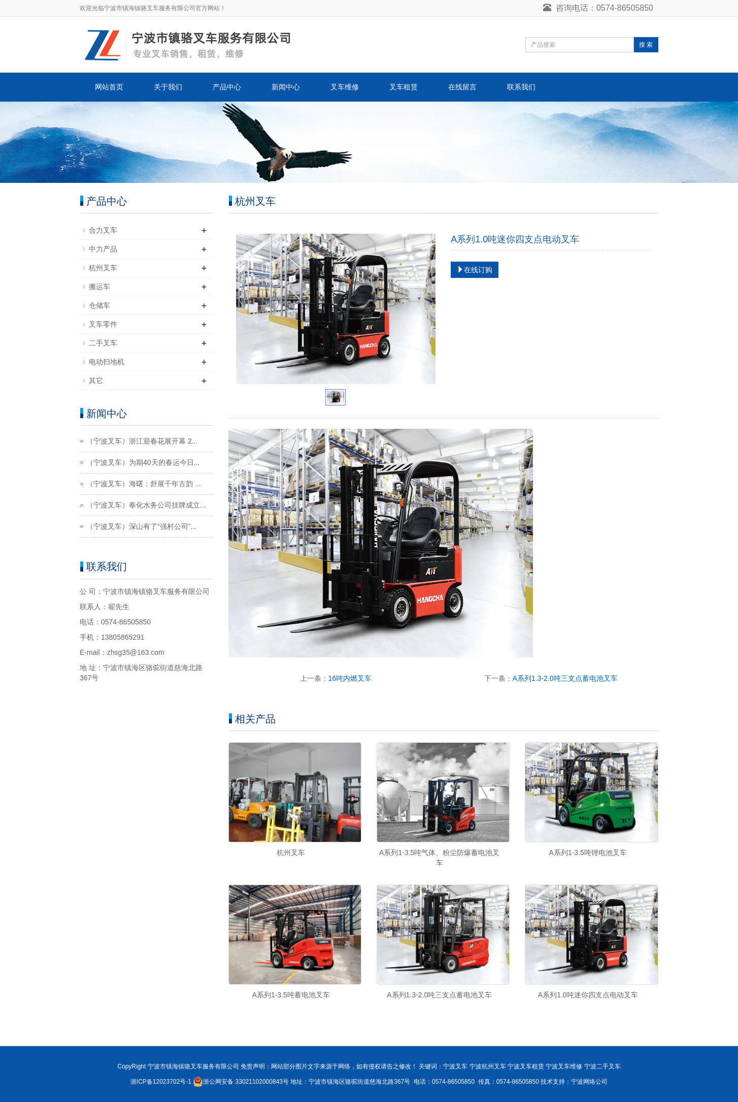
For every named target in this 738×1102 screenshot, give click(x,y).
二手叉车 (103, 343)
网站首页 (109, 87)
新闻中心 (286, 87)
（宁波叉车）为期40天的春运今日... (142, 462)
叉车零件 (103, 324)
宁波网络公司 (589, 1081)
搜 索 (646, 44)
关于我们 (168, 87)
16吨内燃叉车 (350, 678)
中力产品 (103, 249)
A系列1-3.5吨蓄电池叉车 (291, 995)
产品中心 (227, 87)
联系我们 (521, 87)
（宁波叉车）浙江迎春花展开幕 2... (141, 441)
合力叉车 (103, 230)
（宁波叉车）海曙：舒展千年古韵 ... (143, 484)
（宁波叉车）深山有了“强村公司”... (141, 526)
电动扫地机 (106, 362)
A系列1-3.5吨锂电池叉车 (588, 852)
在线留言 (462, 87)
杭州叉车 (291, 852)
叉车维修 (344, 87)
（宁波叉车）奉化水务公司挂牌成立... (146, 505)
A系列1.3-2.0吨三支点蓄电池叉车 (565, 678)
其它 (96, 380)
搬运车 (99, 286)
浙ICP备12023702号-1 (160, 1081)
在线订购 (474, 270)
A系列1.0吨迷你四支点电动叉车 (588, 995)
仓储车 (99, 305)
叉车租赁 (403, 87)
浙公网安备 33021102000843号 (246, 1081)
